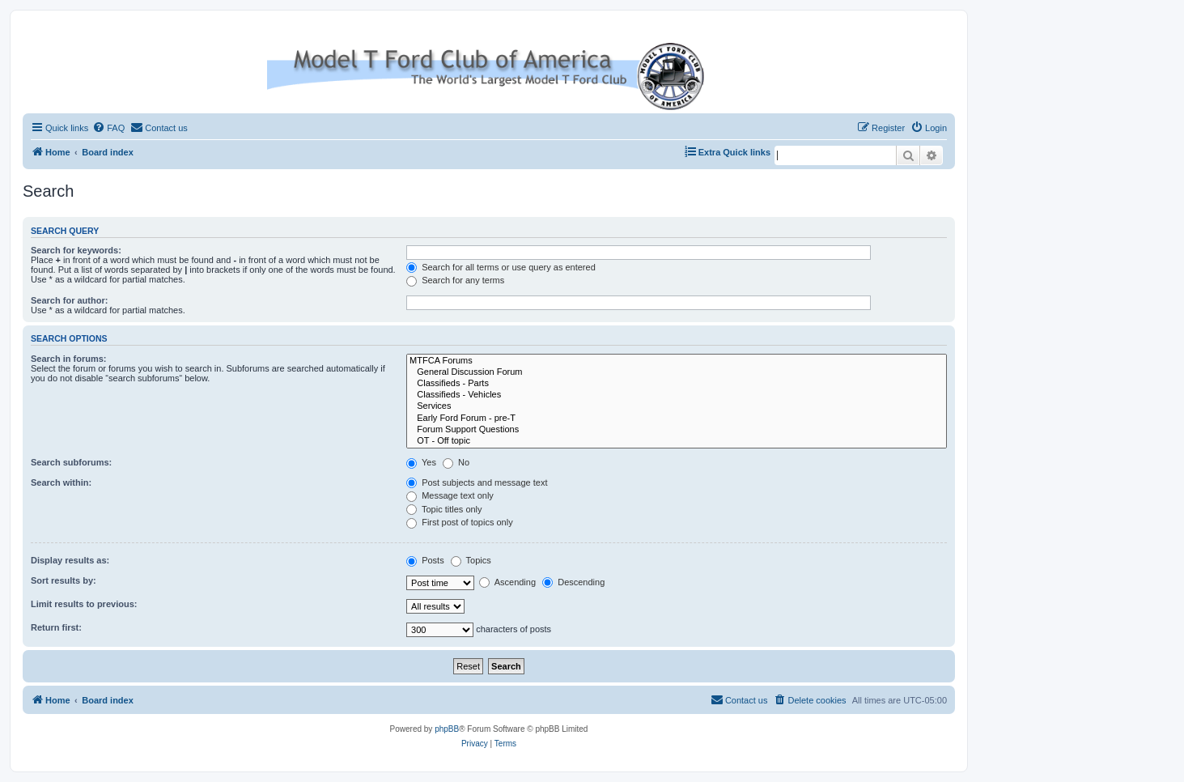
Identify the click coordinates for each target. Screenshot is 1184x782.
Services (676, 406)
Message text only (450, 495)
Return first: (56, 627)
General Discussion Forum (676, 372)
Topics (471, 560)
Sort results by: (63, 580)
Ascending (507, 582)
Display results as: (70, 560)
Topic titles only (444, 509)
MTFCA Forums (676, 361)
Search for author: (69, 300)
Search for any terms (455, 280)
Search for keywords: (76, 250)
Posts (425, 560)
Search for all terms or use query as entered (501, 267)
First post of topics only (459, 522)
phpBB (447, 729)
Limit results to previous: (84, 604)
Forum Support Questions (676, 430)
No (456, 462)
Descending (573, 582)
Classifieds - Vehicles (676, 395)
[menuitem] (108, 128)
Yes (421, 462)
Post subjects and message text (476, 482)
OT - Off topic (676, 441)
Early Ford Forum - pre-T (676, 418)
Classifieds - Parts (676, 383)
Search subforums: (71, 462)
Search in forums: (69, 358)
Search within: (61, 482)
